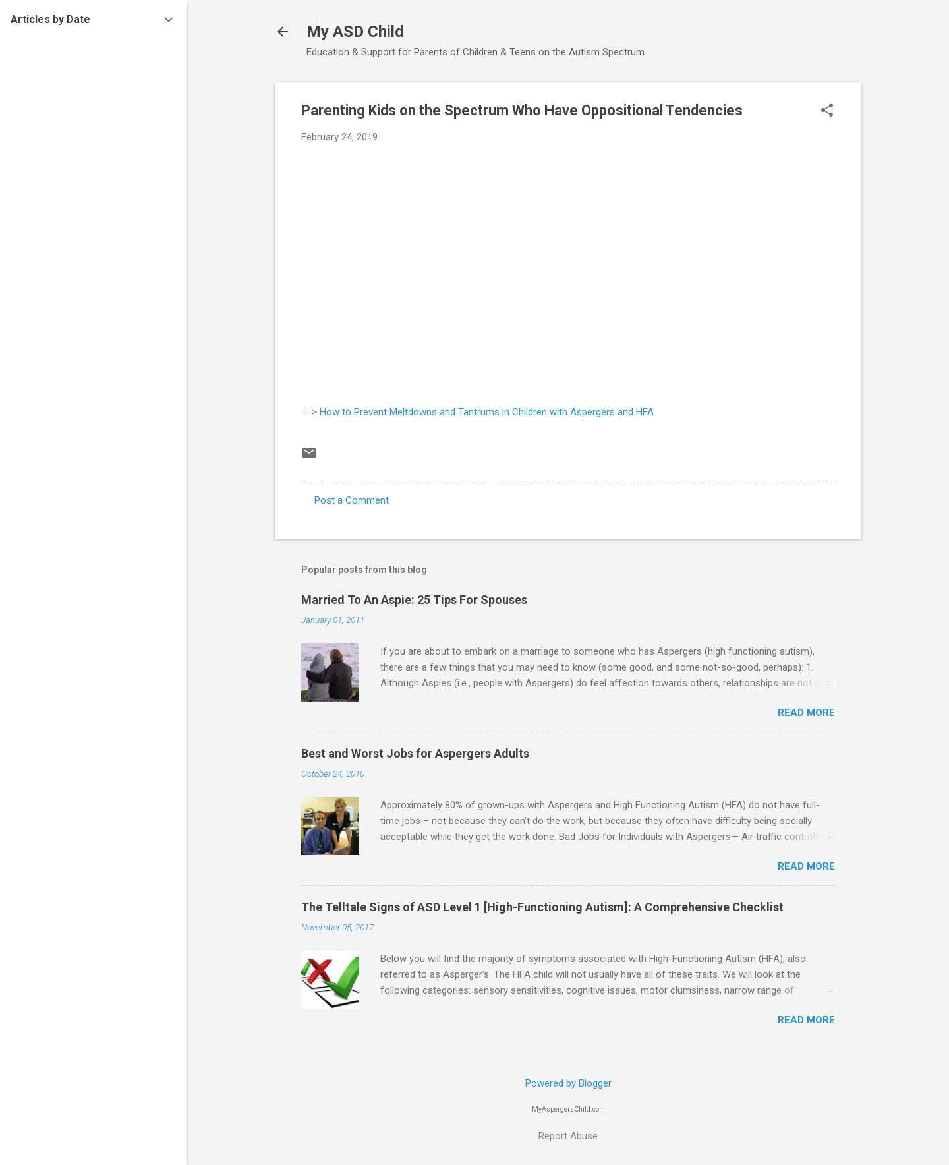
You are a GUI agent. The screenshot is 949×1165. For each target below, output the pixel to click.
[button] (827, 111)
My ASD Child (355, 31)
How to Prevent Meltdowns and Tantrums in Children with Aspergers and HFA (487, 412)
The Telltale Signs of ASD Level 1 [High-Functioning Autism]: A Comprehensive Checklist (542, 907)
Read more (806, 713)
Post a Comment (351, 500)
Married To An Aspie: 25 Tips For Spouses (414, 600)
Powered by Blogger (568, 1083)
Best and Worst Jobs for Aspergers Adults (415, 753)
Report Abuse (568, 1136)
